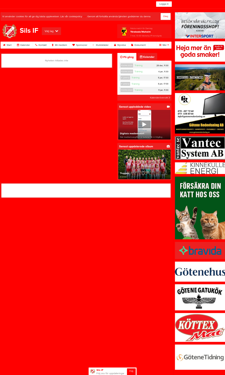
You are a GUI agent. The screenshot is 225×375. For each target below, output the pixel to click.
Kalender (23, 45)
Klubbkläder (101, 45)
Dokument (138, 45)
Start (7, 45)
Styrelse (120, 45)
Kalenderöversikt (160, 97)
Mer (164, 45)
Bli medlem (59, 45)
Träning (138, 65)
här (84, 16)
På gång (127, 57)
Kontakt (41, 45)
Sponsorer (79, 45)
